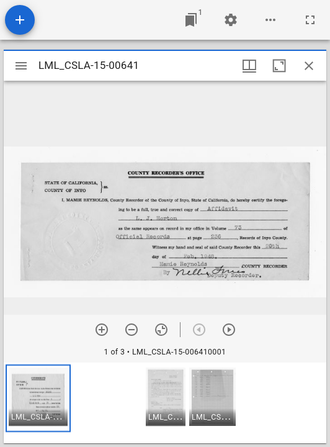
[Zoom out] (131, 330)
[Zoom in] (102, 330)
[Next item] (229, 330)
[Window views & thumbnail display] (249, 66)
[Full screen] (310, 20)
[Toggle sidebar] (21, 66)
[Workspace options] (270, 20)
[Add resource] (20, 20)
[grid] (165, 403)
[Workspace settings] (231, 20)
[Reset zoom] (161, 330)
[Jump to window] (191, 20)
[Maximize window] (279, 66)
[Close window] (309, 66)
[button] (38, 398)
